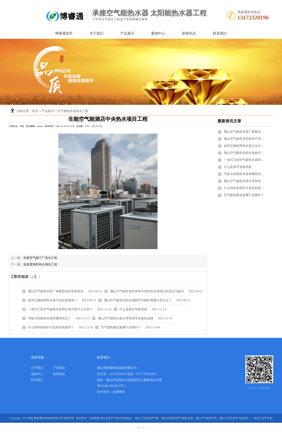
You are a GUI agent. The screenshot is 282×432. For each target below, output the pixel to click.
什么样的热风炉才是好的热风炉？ (51, 327)
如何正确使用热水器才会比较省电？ (52, 300)
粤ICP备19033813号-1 (111, 386)
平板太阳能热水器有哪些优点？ (49, 318)
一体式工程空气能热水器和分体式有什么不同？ (60, 309)
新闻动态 (189, 33)
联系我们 (220, 33)
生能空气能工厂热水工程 (40, 257)
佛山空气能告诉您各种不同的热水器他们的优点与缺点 (147, 291)
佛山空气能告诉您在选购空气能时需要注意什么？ (138, 300)
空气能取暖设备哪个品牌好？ (121, 327)
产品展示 (127, 33)
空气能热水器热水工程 (73, 111)
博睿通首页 (64, 33)
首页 (35, 111)
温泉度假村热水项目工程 (40, 264)
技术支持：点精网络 (111, 391)
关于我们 (96, 33)
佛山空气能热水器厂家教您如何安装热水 (55, 291)
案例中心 (158, 33)
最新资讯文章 (229, 121)
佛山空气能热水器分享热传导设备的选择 (125, 318)
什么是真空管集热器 (133, 309)
